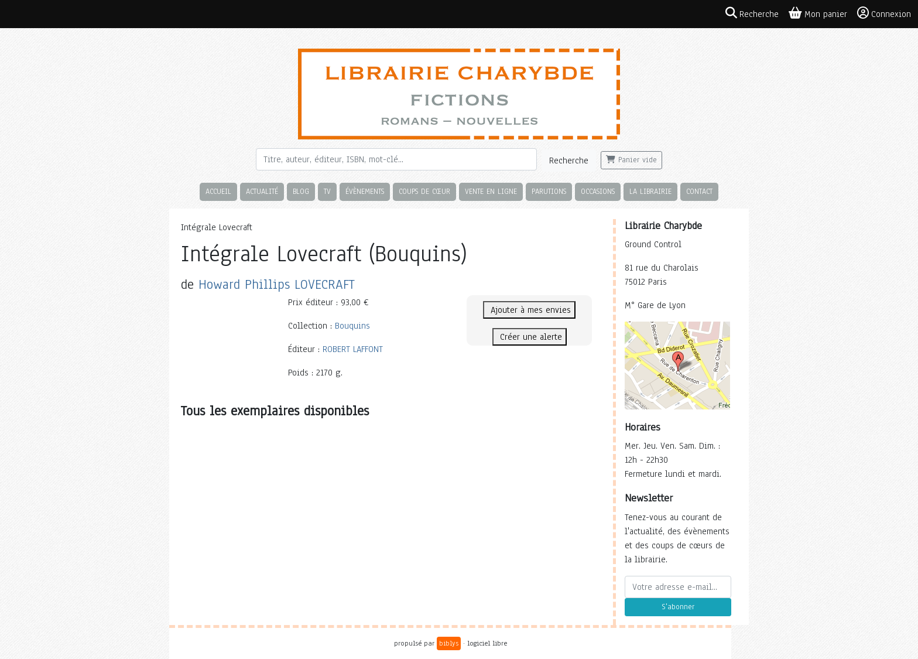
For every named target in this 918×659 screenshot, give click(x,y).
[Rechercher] (396, 159)
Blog (301, 191)
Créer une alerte (529, 337)
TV (327, 191)
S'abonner (678, 607)
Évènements (364, 191)
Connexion (884, 13)
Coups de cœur (424, 191)
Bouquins (352, 326)
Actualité (262, 191)
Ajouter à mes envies (529, 310)
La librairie (650, 191)
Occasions (598, 191)
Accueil (218, 191)
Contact (699, 191)
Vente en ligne (491, 191)
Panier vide (631, 160)
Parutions (549, 191)
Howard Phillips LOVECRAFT (276, 284)
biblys (448, 643)
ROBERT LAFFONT (353, 349)
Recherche (568, 160)
